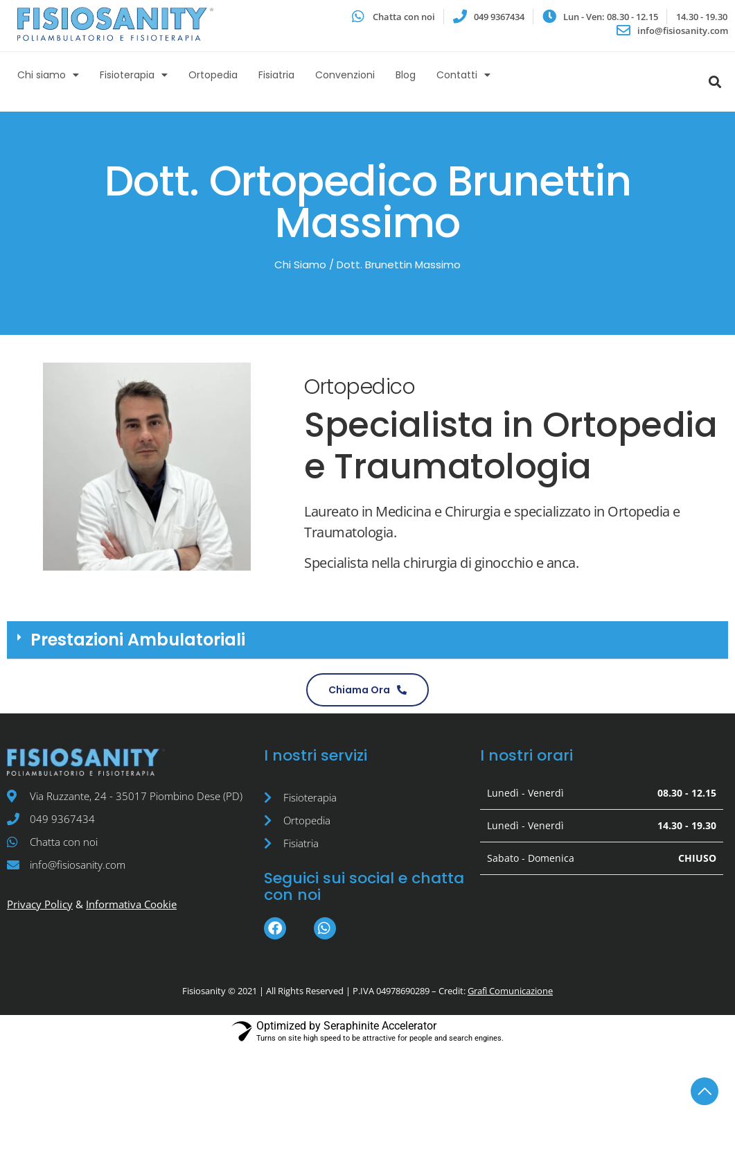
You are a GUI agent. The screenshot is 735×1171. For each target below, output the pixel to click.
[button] (367, 640)
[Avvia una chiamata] (488, 17)
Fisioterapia (134, 75)
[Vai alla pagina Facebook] (275, 928)
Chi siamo (48, 75)
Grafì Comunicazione (510, 990)
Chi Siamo (300, 264)
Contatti (463, 75)
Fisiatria (276, 75)
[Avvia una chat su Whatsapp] (393, 17)
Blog (406, 75)
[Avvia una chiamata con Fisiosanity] (367, 689)
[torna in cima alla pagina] (704, 1091)
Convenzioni (345, 75)
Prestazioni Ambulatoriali (137, 639)
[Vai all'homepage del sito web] (115, 24)
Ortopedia (213, 75)
